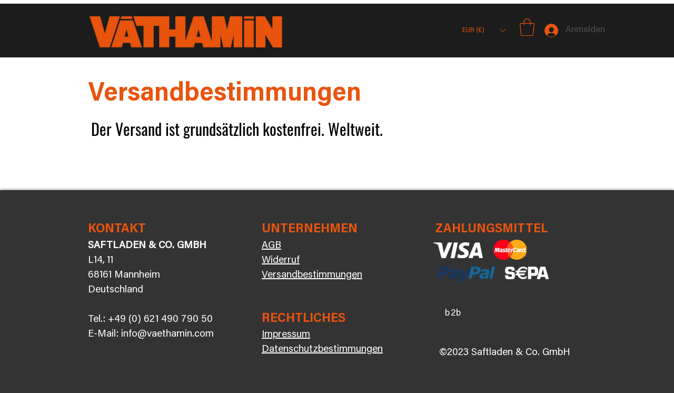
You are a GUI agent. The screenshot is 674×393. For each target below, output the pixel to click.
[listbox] (483, 30)
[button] (483, 30)
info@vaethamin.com (167, 334)
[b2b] (454, 313)
